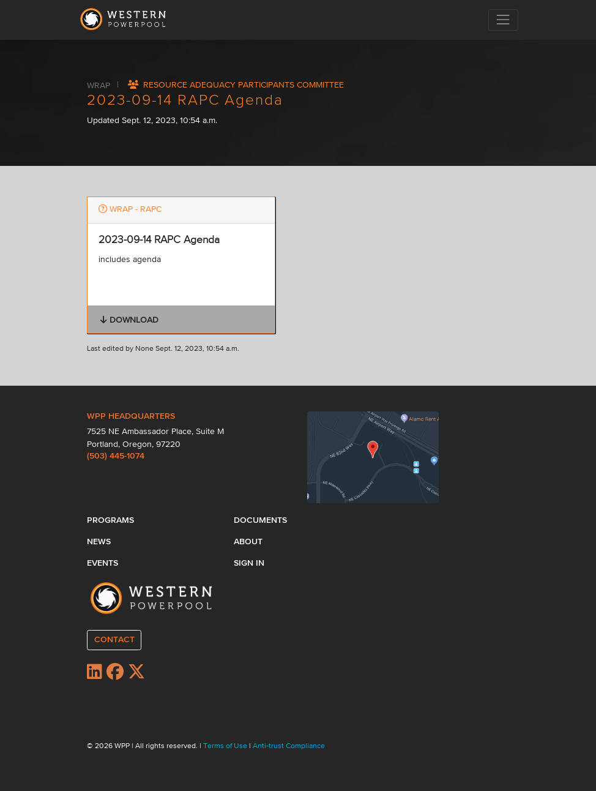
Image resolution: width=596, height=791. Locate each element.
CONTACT (114, 639)
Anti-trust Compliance (289, 746)
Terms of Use (226, 746)
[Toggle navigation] (503, 20)
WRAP (100, 85)
